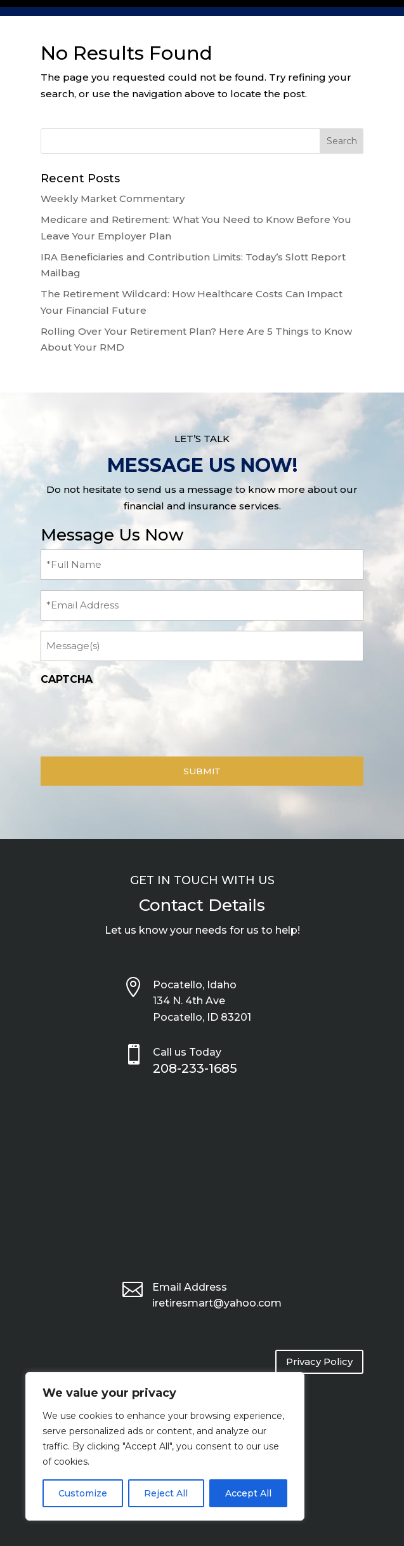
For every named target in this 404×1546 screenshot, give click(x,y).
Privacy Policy (319, 1361)
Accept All (248, 1493)
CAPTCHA (67, 679)
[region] (164, 1446)
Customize (82, 1493)
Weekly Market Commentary (113, 198)
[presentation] (137, 718)
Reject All (166, 1493)
